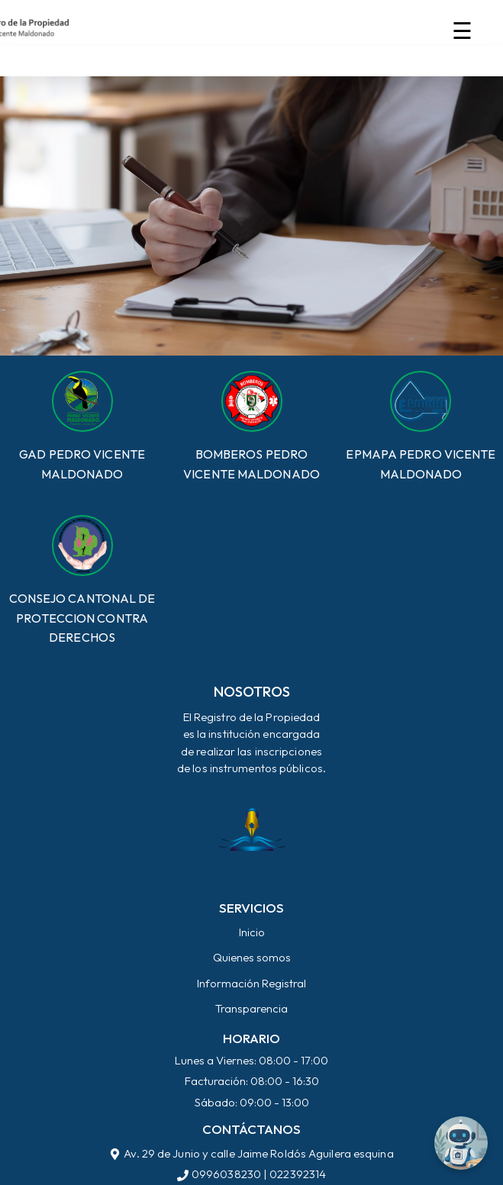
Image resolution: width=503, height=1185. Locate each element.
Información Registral (251, 983)
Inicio (252, 932)
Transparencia (251, 1008)
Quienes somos (252, 957)
